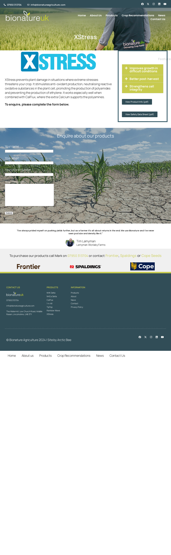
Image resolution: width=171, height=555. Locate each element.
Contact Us (117, 360)
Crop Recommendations (73, 360)
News (100, 360)
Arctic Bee (64, 344)
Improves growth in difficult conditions (144, 69)
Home (12, 360)
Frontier (112, 259)
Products (45, 360)
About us (28, 360)
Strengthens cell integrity (142, 87)
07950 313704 (78, 260)
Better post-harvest (144, 79)
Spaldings (128, 259)
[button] (142, 69)
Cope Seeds (151, 259)
